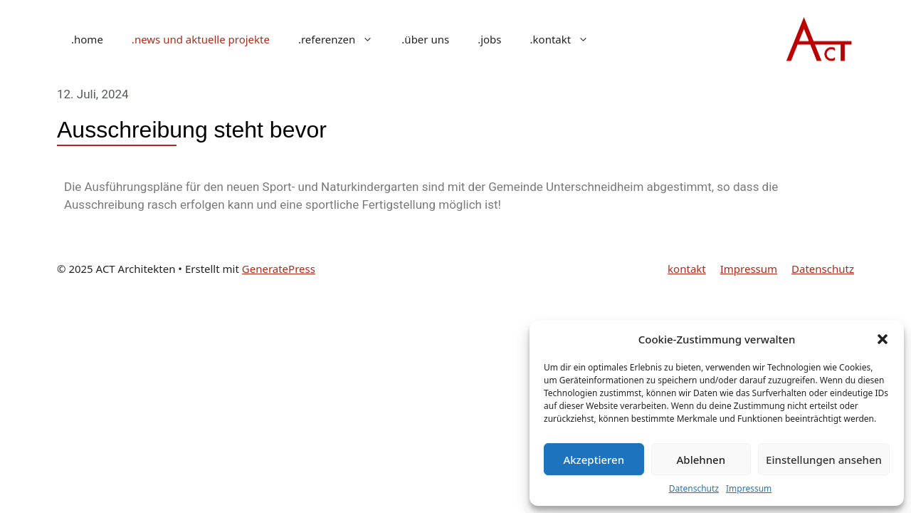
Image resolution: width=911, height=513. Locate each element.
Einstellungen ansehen (824, 459)
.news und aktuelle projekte (201, 39)
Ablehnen (701, 459)
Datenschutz (694, 488)
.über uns (425, 39)
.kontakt (567, 39)
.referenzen (342, 39)
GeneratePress (278, 268)
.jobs (489, 39)
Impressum (749, 488)
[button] (882, 339)
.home (87, 39)
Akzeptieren (593, 459)
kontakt (687, 268)
